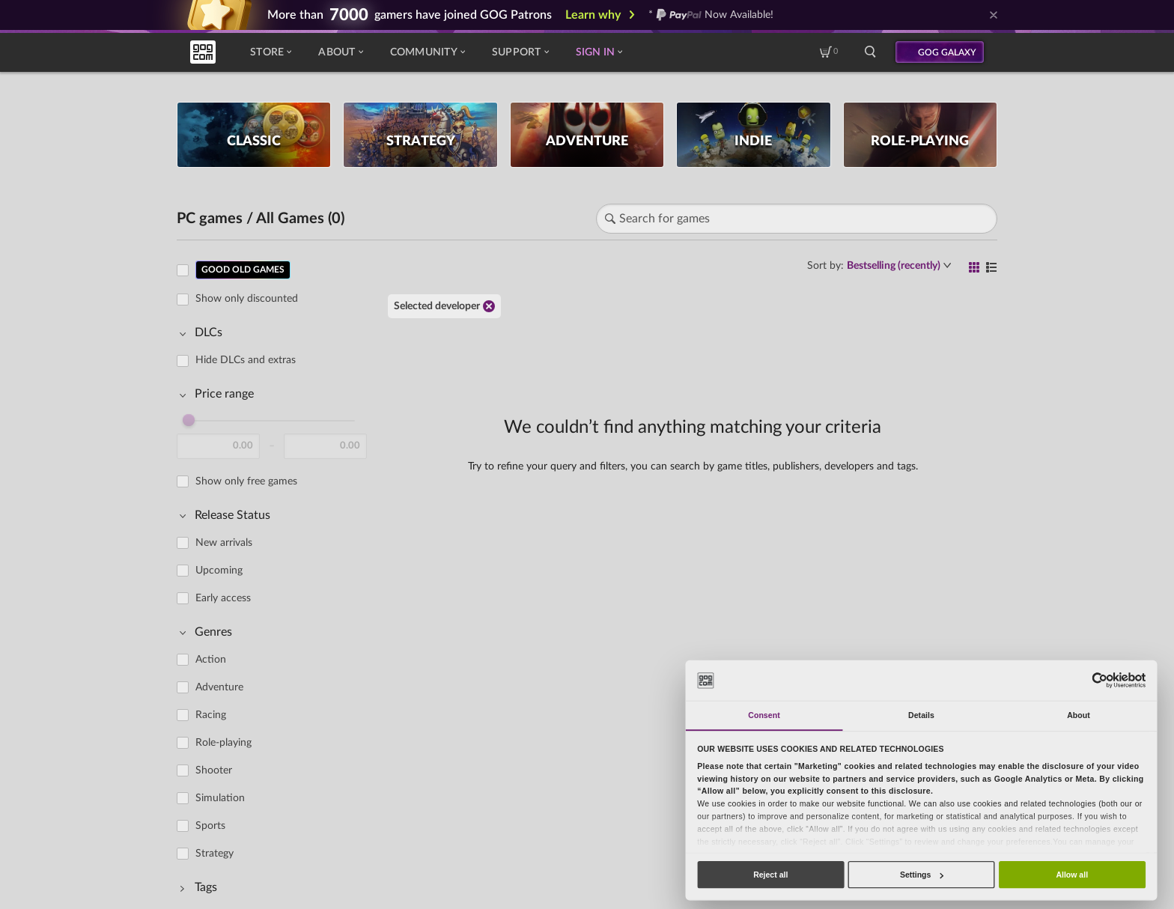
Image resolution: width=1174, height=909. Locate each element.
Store (270, 52)
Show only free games (246, 481)
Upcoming (219, 570)
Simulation (220, 798)
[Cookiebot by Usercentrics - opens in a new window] (1099, 680)
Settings (921, 874)
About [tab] (1078, 715)
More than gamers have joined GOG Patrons (409, 15)
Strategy (214, 853)
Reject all (770, 874)
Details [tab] (921, 715)
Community (427, 52)
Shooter (213, 770)
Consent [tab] (763, 715)
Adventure (219, 687)
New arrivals (223, 543)
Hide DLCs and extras (245, 360)
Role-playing (223, 743)
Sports (210, 826)
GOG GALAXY (947, 52)
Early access (223, 598)
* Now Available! (710, 15)
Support (520, 52)
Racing (210, 715)
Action (210, 659)
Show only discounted (246, 299)
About (340, 52)
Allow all (1072, 874)
